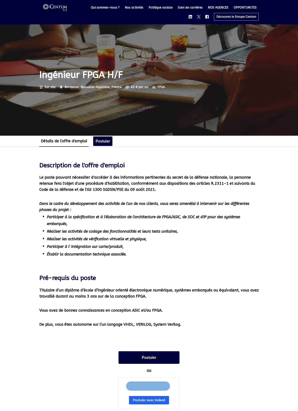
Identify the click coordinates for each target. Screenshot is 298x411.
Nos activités (134, 7)
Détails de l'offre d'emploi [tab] (64, 141)
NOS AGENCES (218, 7)
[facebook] (207, 17)
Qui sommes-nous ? (105, 7)
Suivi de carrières (190, 7)
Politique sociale (160, 7)
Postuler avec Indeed (149, 400)
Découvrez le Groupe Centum (236, 16)
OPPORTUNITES (245, 7)
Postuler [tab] (103, 141)
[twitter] (199, 17)
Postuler (149, 357)
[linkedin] (190, 17)
